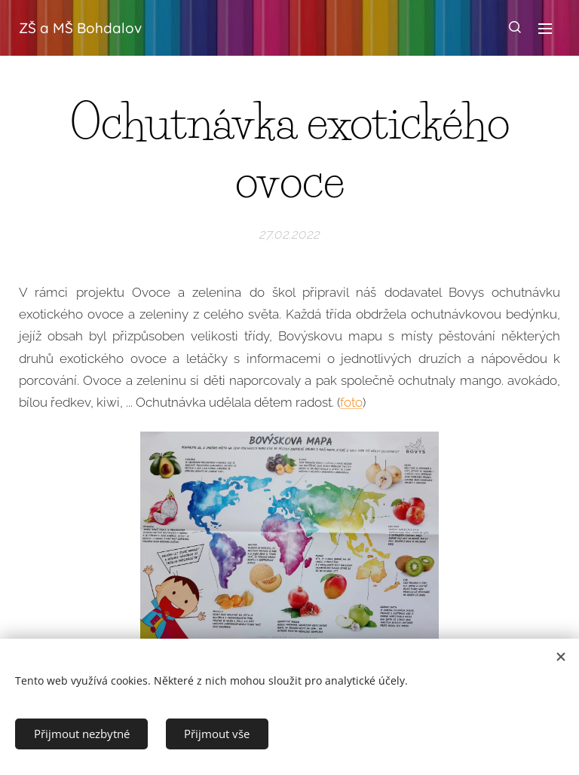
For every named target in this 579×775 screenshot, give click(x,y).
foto (351, 402)
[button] (515, 28)
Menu (545, 28)
